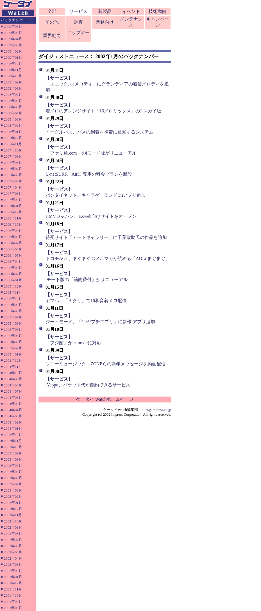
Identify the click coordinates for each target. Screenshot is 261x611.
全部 (51, 11)
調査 (78, 22)
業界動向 (52, 35)
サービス (78, 11)
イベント (131, 11)
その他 (52, 22)
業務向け (105, 22)
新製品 (105, 11)
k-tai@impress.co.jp (156, 410)
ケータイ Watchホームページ (104, 399)
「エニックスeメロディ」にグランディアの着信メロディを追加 (107, 84)
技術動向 (158, 11)
